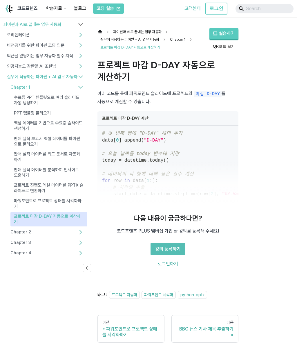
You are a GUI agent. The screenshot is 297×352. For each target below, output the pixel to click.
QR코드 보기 (224, 46)
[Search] (265, 8)
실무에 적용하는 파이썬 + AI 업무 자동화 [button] (42, 76)
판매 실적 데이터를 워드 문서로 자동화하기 (47, 156)
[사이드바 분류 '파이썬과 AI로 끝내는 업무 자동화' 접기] (80, 24)
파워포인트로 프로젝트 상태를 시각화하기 (48, 203)
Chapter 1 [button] (20, 87)
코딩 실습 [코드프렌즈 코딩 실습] (108, 8)
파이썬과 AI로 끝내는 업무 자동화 (32, 24)
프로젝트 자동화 (124, 294)
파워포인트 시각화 (158, 294)
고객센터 (192, 8)
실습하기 (224, 33)
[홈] (101, 32)
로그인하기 (168, 264)
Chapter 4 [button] (20, 252)
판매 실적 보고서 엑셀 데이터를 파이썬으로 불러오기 (47, 141)
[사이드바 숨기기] (87, 268)
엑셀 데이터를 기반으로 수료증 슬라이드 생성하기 (48, 125)
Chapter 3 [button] (20, 242)
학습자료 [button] (54, 8)
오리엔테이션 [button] (18, 34)
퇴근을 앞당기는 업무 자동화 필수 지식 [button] (40, 55)
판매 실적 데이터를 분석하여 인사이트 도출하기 (46, 172)
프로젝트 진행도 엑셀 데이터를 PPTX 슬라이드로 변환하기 (49, 188)
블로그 (80, 8)
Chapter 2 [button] (20, 232)
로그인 (216, 8)
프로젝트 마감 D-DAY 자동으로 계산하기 (47, 219)
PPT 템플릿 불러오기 (32, 113)
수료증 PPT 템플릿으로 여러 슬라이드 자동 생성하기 (46, 100)
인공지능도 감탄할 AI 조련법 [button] (31, 66)
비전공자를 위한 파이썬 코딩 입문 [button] (35, 45)
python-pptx (192, 294)
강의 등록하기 (168, 249)
